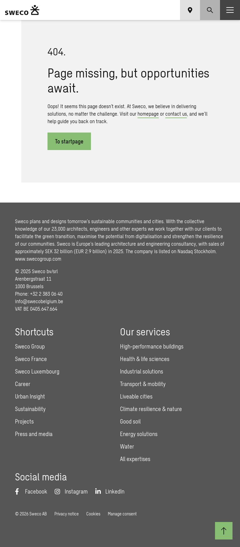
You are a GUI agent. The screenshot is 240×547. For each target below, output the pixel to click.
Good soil (130, 421)
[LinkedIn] (109, 491)
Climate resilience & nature (151, 408)
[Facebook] (31, 491)
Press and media (33, 433)
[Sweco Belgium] (22, 10)
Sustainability (30, 408)
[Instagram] (71, 491)
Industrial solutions (141, 371)
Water (127, 446)
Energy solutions (139, 433)
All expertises (135, 458)
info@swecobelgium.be (39, 301)
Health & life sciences (144, 358)
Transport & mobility (143, 383)
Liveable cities (136, 396)
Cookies (93, 513)
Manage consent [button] (122, 513)
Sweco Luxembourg (37, 371)
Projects (24, 421)
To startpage (69, 141)
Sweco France (31, 358)
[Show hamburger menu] (230, 10)
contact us (176, 114)
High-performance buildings (151, 346)
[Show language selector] (190, 10)
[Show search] (210, 10)
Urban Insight (30, 396)
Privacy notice (66, 513)
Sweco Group (30, 346)
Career (22, 383)
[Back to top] (223, 530)
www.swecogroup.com (38, 259)
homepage (148, 114)
